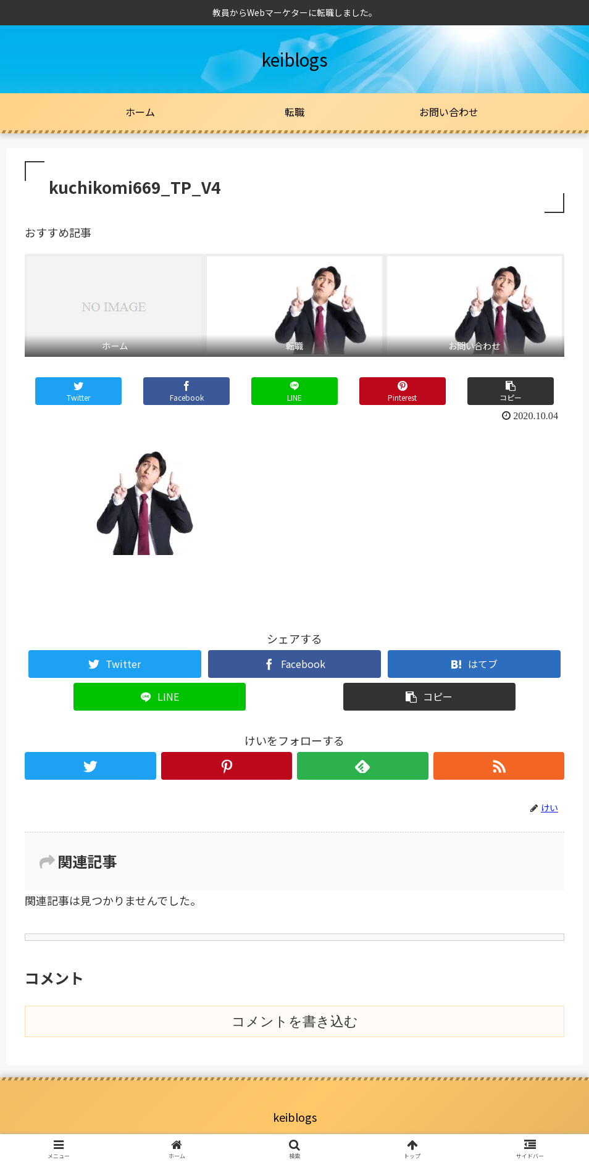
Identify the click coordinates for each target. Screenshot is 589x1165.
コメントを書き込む (295, 1021)
